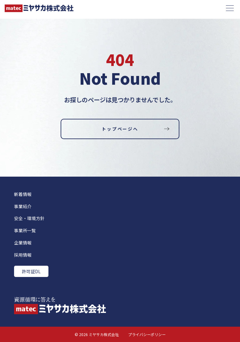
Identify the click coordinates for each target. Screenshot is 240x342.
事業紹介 (23, 206)
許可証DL (31, 271)
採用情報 (23, 255)
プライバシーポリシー (147, 334)
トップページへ (120, 129)
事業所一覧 (25, 230)
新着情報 (23, 194)
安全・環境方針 (29, 218)
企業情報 (23, 242)
